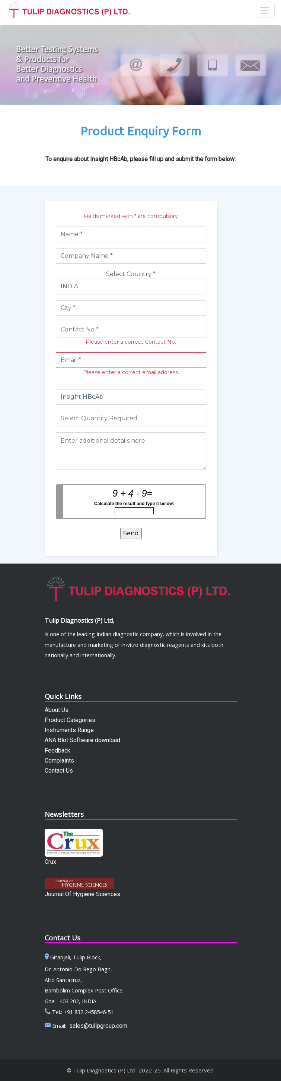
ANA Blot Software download (82, 740)
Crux (50, 861)
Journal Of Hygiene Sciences (82, 894)
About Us (56, 709)
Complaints (59, 760)
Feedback (57, 750)
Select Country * (131, 274)
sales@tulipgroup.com (98, 1025)
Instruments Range (69, 730)
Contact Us (59, 770)
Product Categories (70, 720)
